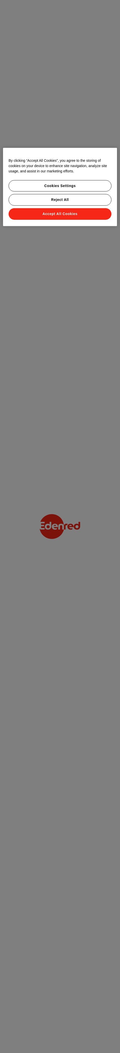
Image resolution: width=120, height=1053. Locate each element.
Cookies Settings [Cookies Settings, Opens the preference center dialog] (60, 186)
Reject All (60, 200)
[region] (60, 187)
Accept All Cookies (60, 214)
